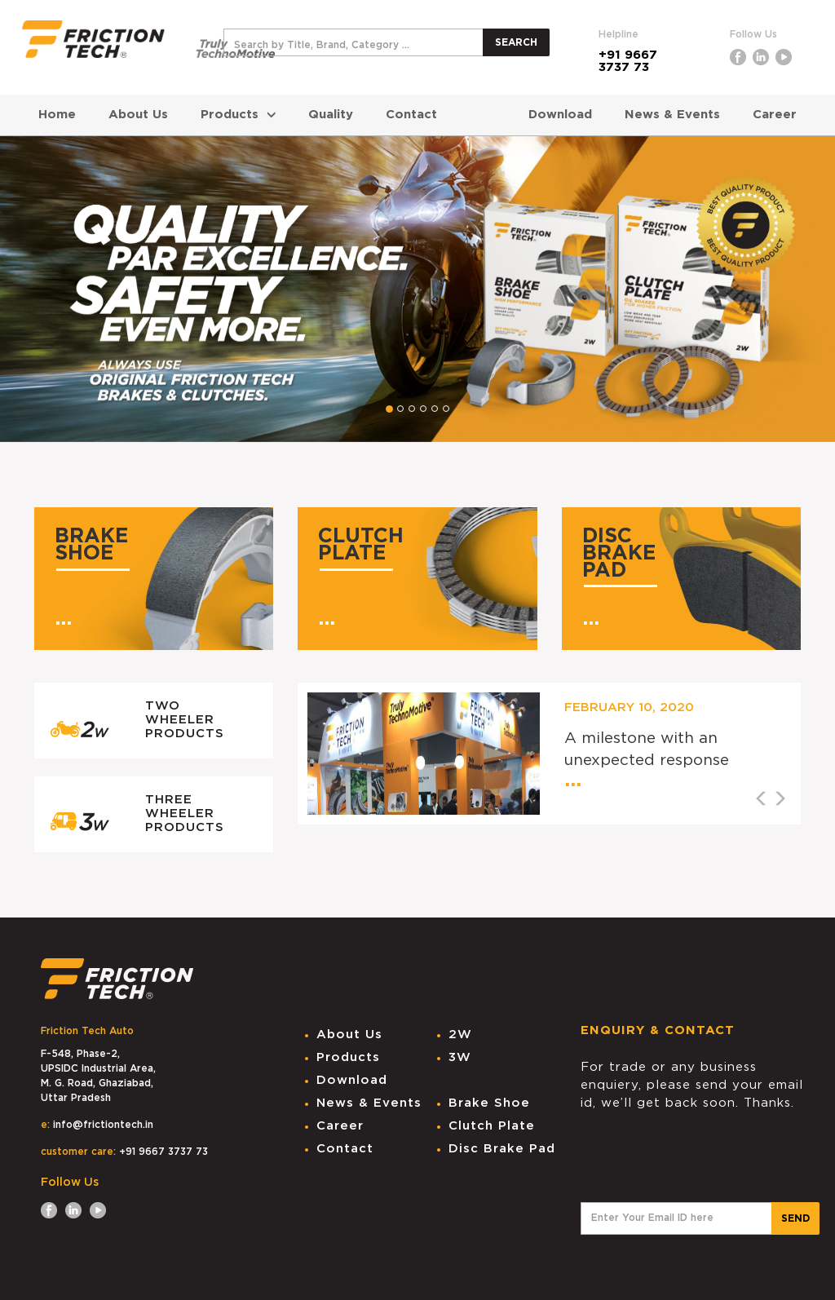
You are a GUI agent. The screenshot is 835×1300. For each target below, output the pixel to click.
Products (238, 114)
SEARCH (516, 42)
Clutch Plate (491, 1126)
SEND (795, 1218)
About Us (138, 114)
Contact (411, 114)
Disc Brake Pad (501, 1149)
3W (459, 1057)
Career (775, 114)
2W (460, 1034)
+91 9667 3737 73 (628, 61)
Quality (330, 114)
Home (57, 114)
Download (560, 114)
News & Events (672, 114)
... (63, 618)
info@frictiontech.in (103, 1125)
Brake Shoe (489, 1103)
